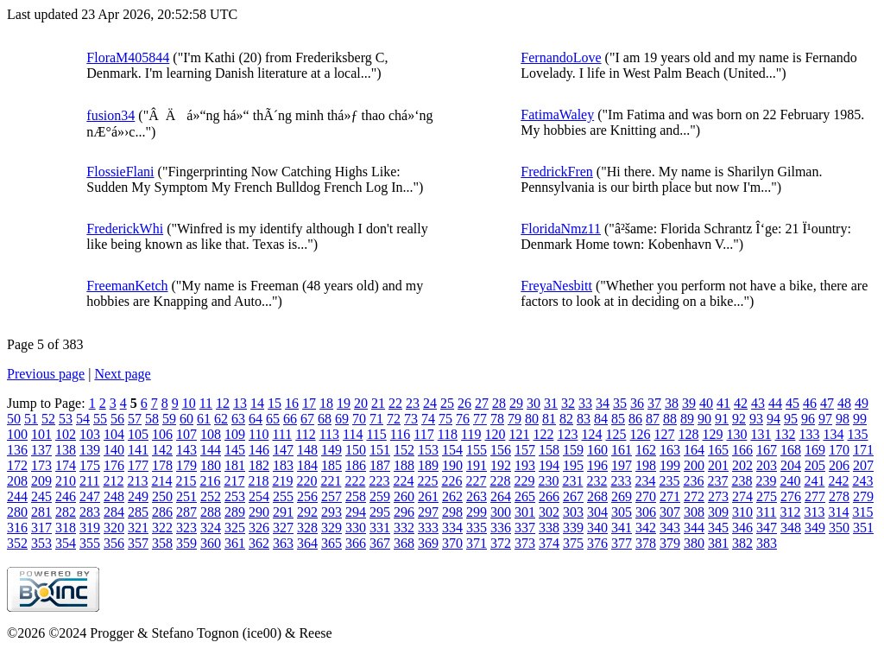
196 (597, 465)
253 (234, 496)
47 (827, 403)
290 (259, 512)
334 (452, 527)
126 (639, 434)
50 (14, 418)
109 (234, 434)
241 (814, 481)
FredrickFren (557, 171)
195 (573, 465)
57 (135, 418)
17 (309, 403)
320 (114, 527)
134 (833, 434)
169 (815, 449)
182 (259, 465)
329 (331, 527)
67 (307, 418)
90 (704, 418)
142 (162, 449)
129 (712, 434)
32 (568, 403)
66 (290, 418)
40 (706, 403)
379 (670, 543)
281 (41, 512)
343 (670, 527)
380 (694, 543)
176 (114, 465)
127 (664, 434)
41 (723, 403)
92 (739, 418)
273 (718, 496)
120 (494, 434)
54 (83, 418)
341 (621, 527)
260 (404, 496)
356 (114, 543)
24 (430, 403)
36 (637, 403)
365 (331, 543)
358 (162, 543)
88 (670, 418)
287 (186, 512)
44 (775, 403)
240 (790, 481)
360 (210, 543)
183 (283, 465)
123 (567, 434)
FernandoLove (561, 57)
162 (645, 449)
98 (842, 418)
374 (549, 543)
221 (330, 481)
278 (839, 496)
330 (355, 527)
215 (185, 481)
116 (400, 434)
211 (89, 481)
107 (186, 434)
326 (259, 527)
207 (863, 465)
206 (839, 465)
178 (162, 465)
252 (210, 496)
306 (645, 512)
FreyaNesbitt (556, 285)
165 (718, 449)
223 (379, 481)
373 (525, 543)
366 (355, 543)
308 (694, 512)
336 (500, 527)
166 (742, 449)
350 (839, 527)
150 (355, 449)
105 (138, 434)
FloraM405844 (127, 57)
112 (305, 434)
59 (169, 418)
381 (718, 543)
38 (672, 403)
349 (815, 527)
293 (331, 512)
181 (234, 465)
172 (17, 465)
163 (670, 449)
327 (283, 527)
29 (516, 403)
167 (766, 449)
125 (615, 434)
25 (447, 403)
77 (480, 418)
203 (766, 465)
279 (863, 496)
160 (597, 449)
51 (31, 418)
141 (138, 449)
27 (482, 403)
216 (209, 481)
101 (41, 434)
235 (669, 481)
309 (718, 512)
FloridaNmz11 (561, 228)
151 (379, 449)
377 (621, 543)
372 (500, 543)
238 (741, 481)
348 (790, 527)
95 (791, 418)
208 (17, 481)
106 (162, 434)
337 (525, 527)
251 (186, 496)
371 (476, 543)
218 (258, 481)
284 (114, 512)
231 (572, 481)
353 (41, 543)
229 (524, 481)
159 (573, 449)
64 (255, 418)
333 (428, 527)
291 (283, 512)
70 (359, 418)
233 (620, 481)
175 (89, 465)
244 (17, 496)
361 (234, 543)
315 (862, 512)
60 (186, 418)
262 (452, 496)
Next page (122, 373)
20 (361, 403)
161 (621, 449)
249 (138, 496)
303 (573, 512)
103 (89, 434)
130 (736, 434)
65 (273, 418)
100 (17, 434)
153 (428, 449)
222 (354, 481)
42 (741, 403)
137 (41, 449)
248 (114, 496)
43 (758, 403)
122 (543, 434)
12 (223, 403)
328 (307, 527)
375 (573, 543)
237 (717, 481)
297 (428, 512)
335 (476, 527)
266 (549, 496)
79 (514, 418)
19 (343, 403)
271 (670, 496)
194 (549, 465)
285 (138, 512)
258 (355, 496)
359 (186, 543)
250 (162, 496)
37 (654, 403)
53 (66, 418)
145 (234, 449)
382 (742, 543)
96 (808, 418)
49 (861, 403)
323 (186, 527)
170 (839, 449)
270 (645, 496)
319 (89, 527)
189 (428, 465)
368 (404, 543)
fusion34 (110, 115)
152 (404, 449)
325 (234, 527)
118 (448, 434)
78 (497, 418)
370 (452, 543)
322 (162, 527)
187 (379, 465)
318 (65, 527)
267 (573, 496)
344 (694, 527)
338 (549, 527)
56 (117, 418)
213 (137, 481)
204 (790, 465)
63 (238, 418)
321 (138, 527)
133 (809, 434)
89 (687, 418)
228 (499, 481)
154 (452, 449)
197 (621, 465)
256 (307, 496)
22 (395, 403)
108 (210, 434)
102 (65, 434)
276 (790, 496)
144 (210, 449)
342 (645, 527)
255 (283, 496)
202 (742, 465)
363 (283, 543)
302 (549, 512)
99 (860, 418)
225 (427, 481)
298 (452, 512)
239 (765, 481)
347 (766, 527)
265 (525, 496)
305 (621, 512)
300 (500, 512)
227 (475, 481)
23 (413, 403)
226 (451, 481)
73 (411, 418)
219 (282, 481)
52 (48, 418)
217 (234, 481)
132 (784, 434)
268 (597, 496)
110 (258, 434)
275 (766, 496)
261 (428, 496)
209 (41, 481)
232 (596, 481)
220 (306, 481)
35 (620, 403)
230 (548, 481)
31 (551, 403)
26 (464, 403)
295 (379, 512)
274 (742, 496)
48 (844, 403)
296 (404, 512)
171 (863, 449)
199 (670, 465)
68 (325, 418)
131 (760, 434)
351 (863, 527)
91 (722, 418)
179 (186, 465)
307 (670, 512)
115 (376, 434)
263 (476, 496)
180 (210, 465)
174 (65, 465)
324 (210, 527)
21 (378, 403)
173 (41, 465)
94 (773, 418)
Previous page (46, 373)
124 (591, 434)
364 (307, 543)
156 (500, 449)
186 (355, 465)
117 (423, 434)
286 (162, 512)
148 (307, 449)
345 (718, 527)
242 (838, 481)
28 (499, 403)
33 (585, 403)
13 (240, 403)
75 (445, 418)
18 (326, 403)
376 (597, 543)
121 (518, 434)
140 (114, 449)
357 (138, 543)
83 (583, 418)
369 (428, 543)
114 (353, 434)
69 (342, 418)
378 (645, 543)
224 (403, 481)
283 (89, 512)
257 (331, 496)
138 (65, 449)
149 (331, 449)
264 (500, 496)
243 (862, 481)
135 (857, 434)
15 (274, 403)
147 (283, 449)
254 (259, 496)
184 (307, 465)
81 (549, 418)
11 (205, 403)
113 (329, 434)
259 (379, 496)
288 (210, 512)
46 (810, 403)
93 (756, 418)
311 (766, 512)
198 (645, 465)
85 (618, 418)
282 (65, 512)
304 (597, 512)
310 (742, 512)
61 (204, 418)
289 (234, 512)
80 (532, 418)
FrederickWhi (124, 228)
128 (688, 434)
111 (282, 434)
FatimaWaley (557, 114)
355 (89, 543)
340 (597, 527)
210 (65, 481)
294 (355, 512)
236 (693, 481)
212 (113, 481)
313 (814, 512)
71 (376, 418)
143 (186, 449)
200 (694, 465)
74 (428, 418)
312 (790, 512)
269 (621, 496)
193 (525, 465)
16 (292, 403)
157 (525, 449)
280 (17, 512)
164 (694, 449)
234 (645, 481)
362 (259, 543)
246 (65, 496)
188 (404, 465)
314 (838, 512)
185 (331, 465)
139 (89, 449)
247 (89, 496)
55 (100, 418)
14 (257, 403)
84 (601, 418)
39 (689, 403)
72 (394, 418)
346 (742, 527)
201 (718, 465)
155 (476, 449)
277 (815, 496)
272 (694, 496)
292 (307, 512)
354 (65, 543)
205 (815, 465)
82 (566, 418)
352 (17, 543)
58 (152, 418)
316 (17, 527)
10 (189, 403)
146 (259, 449)
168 (790, 449)
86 (635, 418)
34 (602, 403)
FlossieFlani (120, 171)
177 (138, 465)
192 (500, 465)
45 (792, 403)
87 (653, 418)
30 (533, 403)
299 (476, 512)
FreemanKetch (126, 285)
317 (41, 527)
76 (463, 418)
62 (221, 418)
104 (114, 434)
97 (825, 418)
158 (549, 449)
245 (41, 496)
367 (379, 543)
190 (452, 465)
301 (525, 512)
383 (766, 543)
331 (379, 527)
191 (476, 465)
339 (573, 527)
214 (161, 481)
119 (471, 434)
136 (17, 449)
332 (404, 527)
